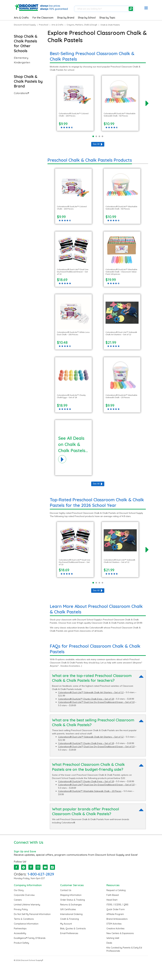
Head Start (111, 899)
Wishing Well (112, 938)
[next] (147, 103)
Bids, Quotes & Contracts (73, 928)
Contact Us (65, 890)
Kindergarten (22, 62)
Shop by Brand (65, 17)
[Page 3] (99, 136)
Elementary (21, 57)
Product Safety (21, 942)
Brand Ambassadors (117, 919)
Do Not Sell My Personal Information (32, 914)
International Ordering (71, 914)
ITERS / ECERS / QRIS (117, 904)
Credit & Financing (69, 919)
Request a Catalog (116, 890)
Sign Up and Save (25, 851)
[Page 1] (93, 136)
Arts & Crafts (21, 17)
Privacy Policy (21, 909)
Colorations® (21, 93)
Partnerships (20, 928)
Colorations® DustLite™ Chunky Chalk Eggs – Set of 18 (86, 698)
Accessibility (20, 933)
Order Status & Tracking (72, 899)
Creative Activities (115, 928)
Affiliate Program (115, 914)
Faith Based (112, 895)
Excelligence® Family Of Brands (30, 938)
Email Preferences (69, 933)
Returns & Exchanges (71, 904)
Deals (109, 942)
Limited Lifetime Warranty (27, 904)
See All (96, 144)
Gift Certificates (68, 909)
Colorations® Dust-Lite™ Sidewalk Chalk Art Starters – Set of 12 (91, 692)
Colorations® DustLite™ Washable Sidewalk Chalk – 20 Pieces (89, 791)
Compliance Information (26, 923)
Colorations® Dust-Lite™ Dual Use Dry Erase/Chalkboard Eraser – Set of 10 (96, 702)
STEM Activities (114, 923)
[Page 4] (102, 136)
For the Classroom (42, 17)
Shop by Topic (107, 17)
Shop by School (87, 17)
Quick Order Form (115, 909)
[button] (146, 8)
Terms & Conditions (24, 919)
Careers (18, 899)
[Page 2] (96, 136)
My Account (66, 923)
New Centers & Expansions (120, 933)
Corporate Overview (24, 895)
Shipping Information (70, 895)
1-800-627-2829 (40, 874)
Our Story (19, 890)
